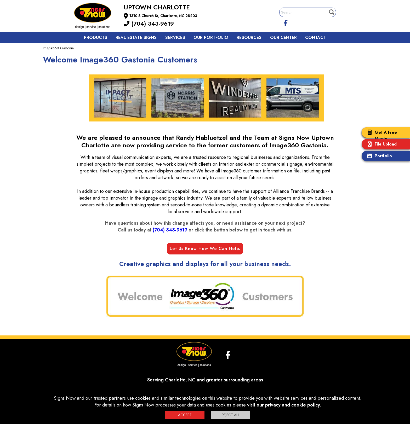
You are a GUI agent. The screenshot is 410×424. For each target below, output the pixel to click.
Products (95, 37)
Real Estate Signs (136, 37)
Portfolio (378, 156)
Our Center (283, 37)
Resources (249, 37)
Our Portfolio (210, 37)
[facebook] (285, 22)
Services (175, 37)
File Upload (380, 144)
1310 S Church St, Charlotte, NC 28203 (163, 15)
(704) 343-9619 (149, 23)
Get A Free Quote (380, 135)
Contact (315, 37)
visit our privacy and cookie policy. (284, 405)
